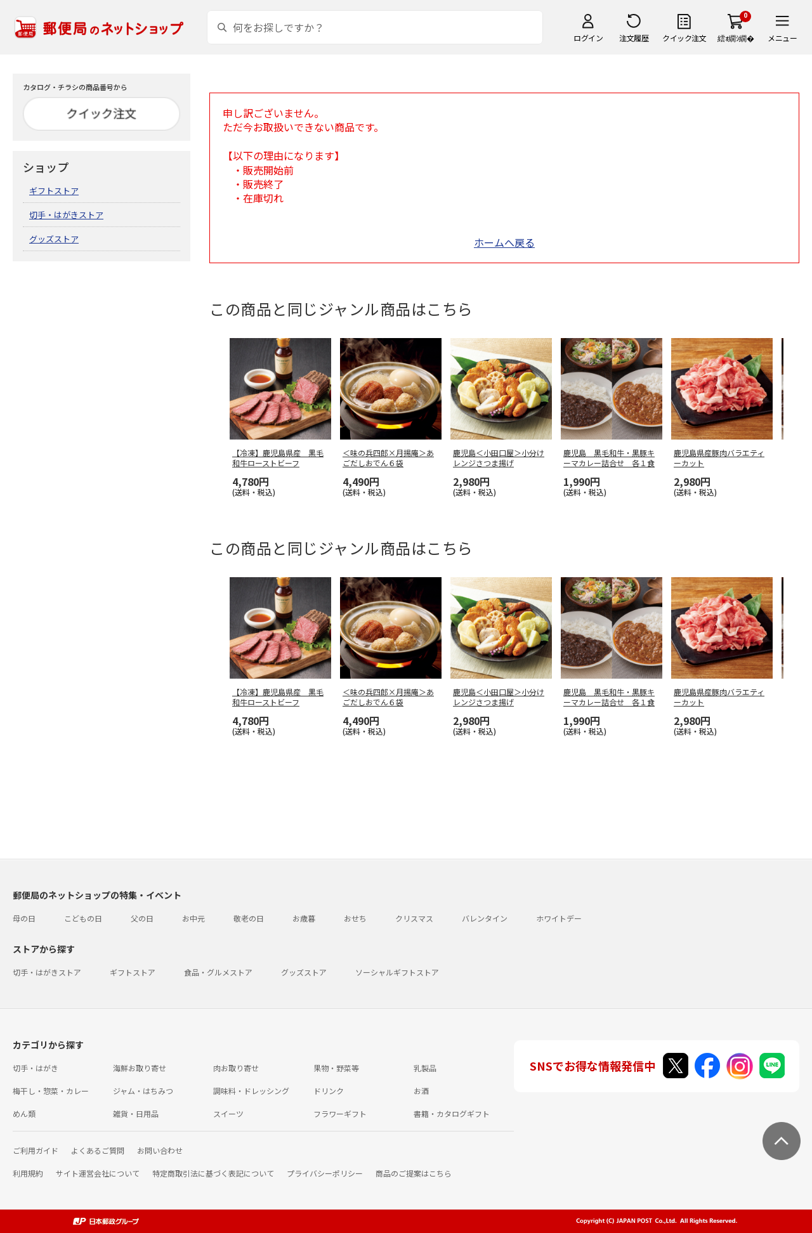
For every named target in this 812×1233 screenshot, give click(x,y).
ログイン (588, 37)
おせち (355, 918)
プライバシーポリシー (325, 1173)
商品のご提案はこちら (414, 1173)
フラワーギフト (340, 1113)
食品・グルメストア (218, 972)
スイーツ (228, 1113)
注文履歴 (633, 37)
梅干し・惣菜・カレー (51, 1090)
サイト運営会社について (98, 1173)
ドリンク (328, 1090)
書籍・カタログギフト (452, 1113)
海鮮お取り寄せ (139, 1067)
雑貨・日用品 (136, 1113)
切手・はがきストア (66, 215)
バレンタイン (485, 918)
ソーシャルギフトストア (397, 972)
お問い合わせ (160, 1150)
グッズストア (54, 239)
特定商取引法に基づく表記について (213, 1173)
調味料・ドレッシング (251, 1090)
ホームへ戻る (504, 242)
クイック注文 (684, 37)
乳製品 (425, 1067)
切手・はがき (35, 1067)
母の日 (24, 918)
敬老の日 (248, 918)
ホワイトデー (559, 918)
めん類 (24, 1113)
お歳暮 (303, 918)
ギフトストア (54, 191)
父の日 (142, 918)
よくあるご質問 (97, 1150)
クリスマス (414, 918)
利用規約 (28, 1173)
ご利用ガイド (35, 1150)
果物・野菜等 (336, 1067)
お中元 (193, 918)
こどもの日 (83, 918)
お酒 (421, 1090)
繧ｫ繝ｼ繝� (735, 37)
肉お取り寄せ (236, 1067)
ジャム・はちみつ (143, 1090)
